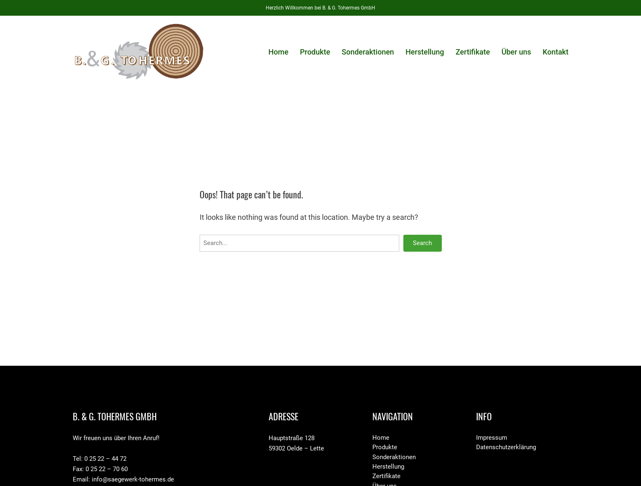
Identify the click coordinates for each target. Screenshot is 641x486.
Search (422, 243)
